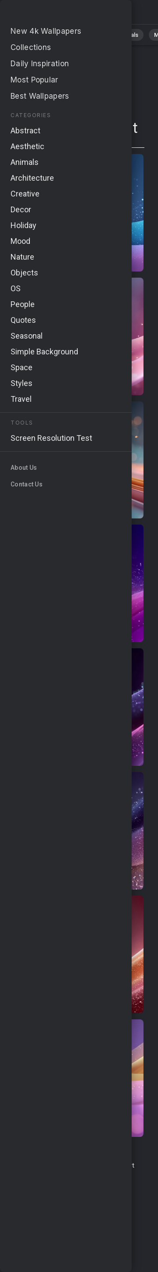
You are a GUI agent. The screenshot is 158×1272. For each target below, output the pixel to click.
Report (124, 1165)
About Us (96, 1175)
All (26, 35)
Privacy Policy (37, 1191)
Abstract (90, 35)
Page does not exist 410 (53, 14)
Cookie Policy (81, 1191)
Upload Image (58, 1175)
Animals (128, 35)
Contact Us (93, 1165)
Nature (54, 35)
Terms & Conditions (43, 1165)
